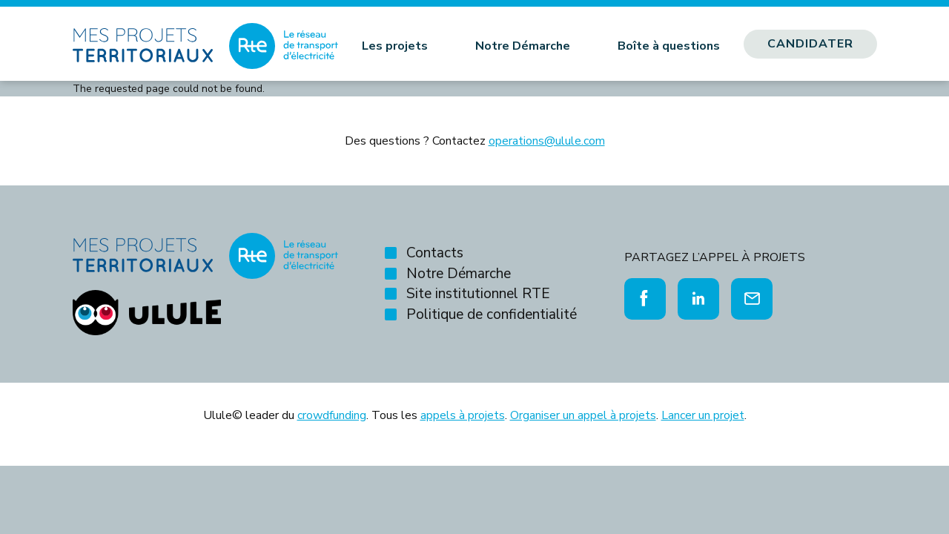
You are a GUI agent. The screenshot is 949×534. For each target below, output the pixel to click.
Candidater (810, 44)
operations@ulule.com (547, 141)
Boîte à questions (669, 46)
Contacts (434, 253)
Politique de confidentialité (491, 314)
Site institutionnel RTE (478, 293)
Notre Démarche (522, 46)
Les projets (395, 46)
